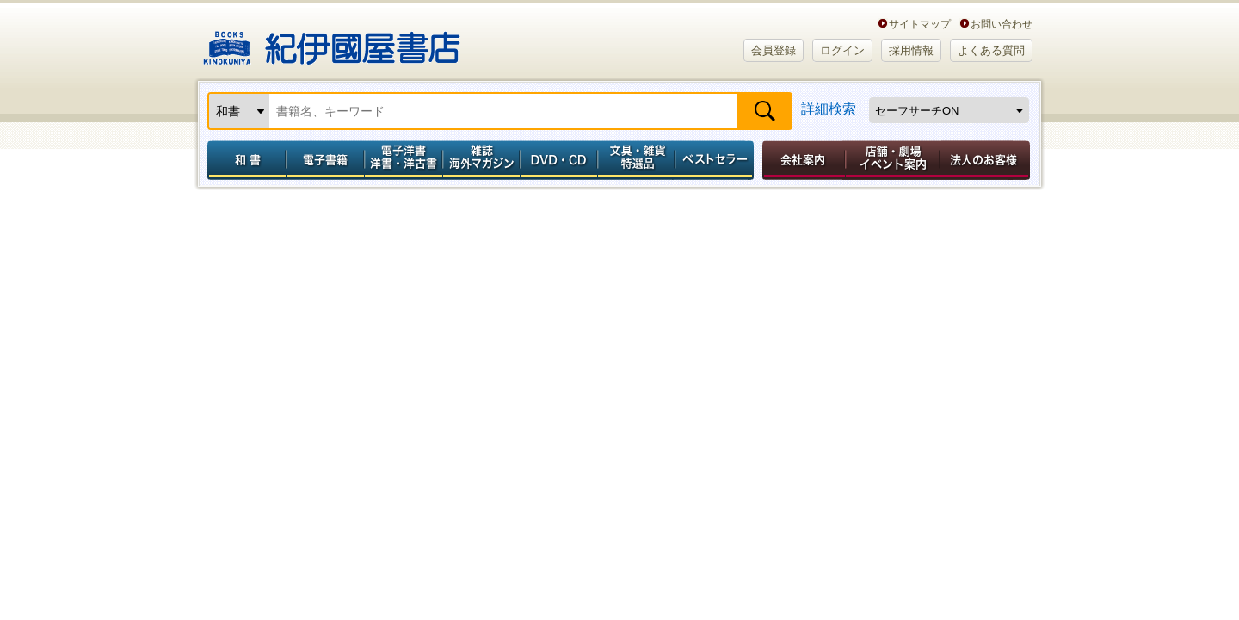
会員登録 (773, 50)
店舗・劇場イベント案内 (892, 160)
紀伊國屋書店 (331, 41)
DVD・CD (559, 160)
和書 (243, 160)
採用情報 (911, 50)
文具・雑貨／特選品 (636, 160)
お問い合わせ (1001, 23)
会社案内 (801, 160)
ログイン (842, 50)
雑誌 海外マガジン (481, 160)
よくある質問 (991, 50)
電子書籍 (325, 160)
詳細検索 (828, 109)
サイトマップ (920, 23)
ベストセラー (716, 160)
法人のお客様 (986, 160)
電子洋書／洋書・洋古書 (403, 160)
